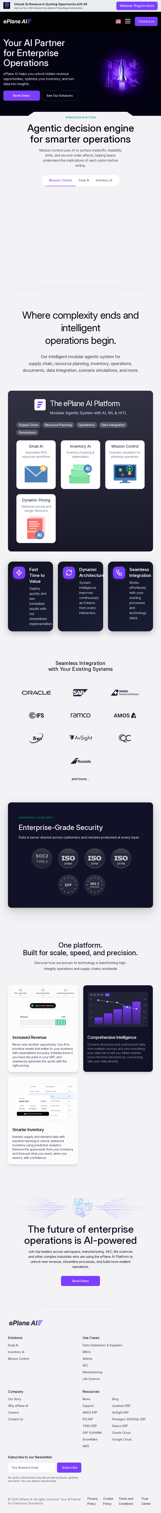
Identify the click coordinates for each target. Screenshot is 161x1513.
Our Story (14, 1399)
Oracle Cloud (121, 1432)
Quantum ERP (121, 1405)
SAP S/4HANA (92, 1432)
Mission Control (18, 1358)
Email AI (13, 1345)
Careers (13, 1412)
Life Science (91, 1379)
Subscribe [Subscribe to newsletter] (69, 1467)
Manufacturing (92, 1372)
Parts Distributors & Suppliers (102, 1345)
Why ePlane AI (18, 1405)
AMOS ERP (90, 1412)
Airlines (87, 1358)
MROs (87, 1352)
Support (88, 1405)
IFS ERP (88, 1419)
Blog (115, 1399)
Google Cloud (121, 1439)
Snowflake (90, 1439)
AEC (85, 1365)
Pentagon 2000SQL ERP (129, 1419)
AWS (86, 1446)
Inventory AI (16, 1352)
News (86, 1399)
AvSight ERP (120, 1412)
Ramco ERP (120, 1426)
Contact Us (15, 1419)
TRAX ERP (90, 1426)
